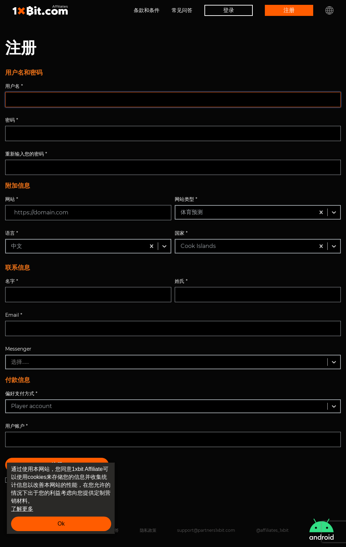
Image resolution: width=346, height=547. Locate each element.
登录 (228, 10)
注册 (289, 10)
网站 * (11, 199)
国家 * (181, 233)
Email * (13, 315)
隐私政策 (148, 530)
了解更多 (22, 509)
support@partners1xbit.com (206, 530)
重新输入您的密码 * (26, 154)
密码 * (11, 120)
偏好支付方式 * (21, 393)
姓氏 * (181, 281)
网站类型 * (186, 199)
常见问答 (182, 10)
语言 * (11, 233)
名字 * (11, 281)
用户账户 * (16, 426)
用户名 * (14, 86)
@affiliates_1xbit (272, 530)
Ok (61, 524)
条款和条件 (147, 10)
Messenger (18, 349)
